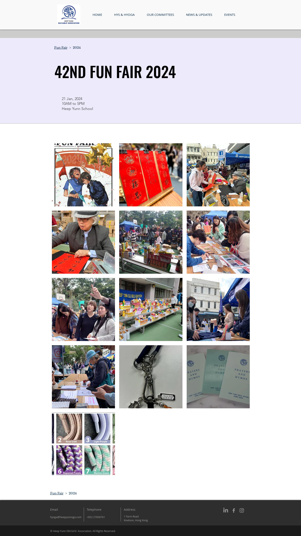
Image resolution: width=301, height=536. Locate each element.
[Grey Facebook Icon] (234, 510)
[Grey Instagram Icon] (242, 510)
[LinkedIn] (226, 510)
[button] (124, 14)
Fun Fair (60, 48)
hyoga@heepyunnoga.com (65, 517)
